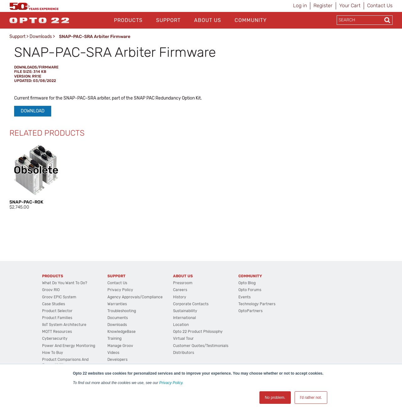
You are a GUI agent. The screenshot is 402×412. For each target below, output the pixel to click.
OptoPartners (250, 311)
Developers (117, 359)
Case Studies (53, 304)
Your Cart (350, 5)
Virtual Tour (183, 338)
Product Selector (57, 311)
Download (33, 111)
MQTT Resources (57, 331)
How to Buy (52, 352)
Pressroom (183, 283)
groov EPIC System (59, 297)
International (184, 318)
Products (128, 20)
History (179, 297)
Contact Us (380, 5)
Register (323, 5)
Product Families (57, 318)
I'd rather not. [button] (311, 397)
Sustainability (185, 311)
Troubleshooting (121, 311)
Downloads (41, 36)
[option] (36, 176)
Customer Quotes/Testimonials (200, 346)
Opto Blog (247, 283)
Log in (300, 5)
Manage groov (120, 346)
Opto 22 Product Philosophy (198, 331)
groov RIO (51, 290)
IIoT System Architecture (64, 325)
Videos (113, 352)
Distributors (183, 352)
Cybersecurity (55, 338)
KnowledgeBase (121, 331)
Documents (117, 318)
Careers (180, 290)
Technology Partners (256, 304)
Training (114, 338)
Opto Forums (249, 290)
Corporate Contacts (191, 304)
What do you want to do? (64, 283)
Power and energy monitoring (68, 346)
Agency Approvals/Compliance (135, 297)
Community (251, 20)
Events (244, 297)
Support (168, 20)
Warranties (117, 304)
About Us (207, 20)
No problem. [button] (275, 397)
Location (181, 325)
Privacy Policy (170, 383)
